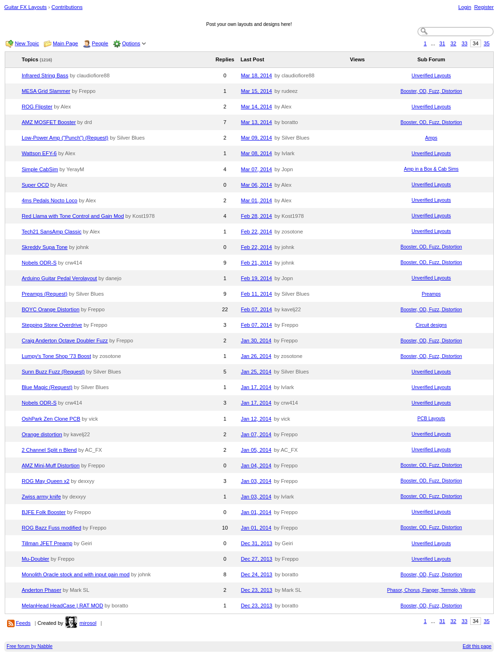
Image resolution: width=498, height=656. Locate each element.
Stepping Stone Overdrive (52, 325)
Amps (431, 138)
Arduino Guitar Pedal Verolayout (59, 278)
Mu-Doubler (35, 559)
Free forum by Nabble (29, 646)
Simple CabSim (40, 169)
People (100, 43)
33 (464, 43)
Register (484, 7)
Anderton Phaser (41, 590)
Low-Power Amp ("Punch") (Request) (65, 138)
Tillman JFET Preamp (47, 543)
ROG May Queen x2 (45, 481)
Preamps (431, 294)
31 (442, 43)
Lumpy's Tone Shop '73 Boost (56, 356)
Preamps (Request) (44, 294)
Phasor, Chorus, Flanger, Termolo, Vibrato (431, 590)
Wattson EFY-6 (39, 153)
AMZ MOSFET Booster (49, 122)
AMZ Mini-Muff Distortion (51, 465)
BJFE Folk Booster (44, 512)
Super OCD (35, 185)
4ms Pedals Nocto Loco (49, 200)
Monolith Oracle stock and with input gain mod (76, 574)
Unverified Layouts (431, 75)
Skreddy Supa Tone (44, 247)
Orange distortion (42, 434)
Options (131, 43)
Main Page (65, 43)
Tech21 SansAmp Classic (52, 231)
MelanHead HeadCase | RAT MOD (62, 605)
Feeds (23, 623)
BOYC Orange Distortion (51, 309)
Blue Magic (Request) (47, 387)
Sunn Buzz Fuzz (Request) (53, 371)
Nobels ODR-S (39, 263)
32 (453, 43)
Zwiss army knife (41, 496)
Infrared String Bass (45, 75)
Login (464, 7)
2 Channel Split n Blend (49, 450)
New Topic (27, 43)
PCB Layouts (431, 418)
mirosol (87, 623)
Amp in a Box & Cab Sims (431, 169)
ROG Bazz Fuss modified (51, 528)
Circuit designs (431, 325)
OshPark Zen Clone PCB (51, 419)
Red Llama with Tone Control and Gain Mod (73, 216)
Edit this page (477, 646)
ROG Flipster (37, 106)
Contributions (67, 7)
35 (487, 43)
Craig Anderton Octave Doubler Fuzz (65, 340)
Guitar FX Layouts (25, 7)
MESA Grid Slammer (46, 91)
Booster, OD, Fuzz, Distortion (431, 91)
